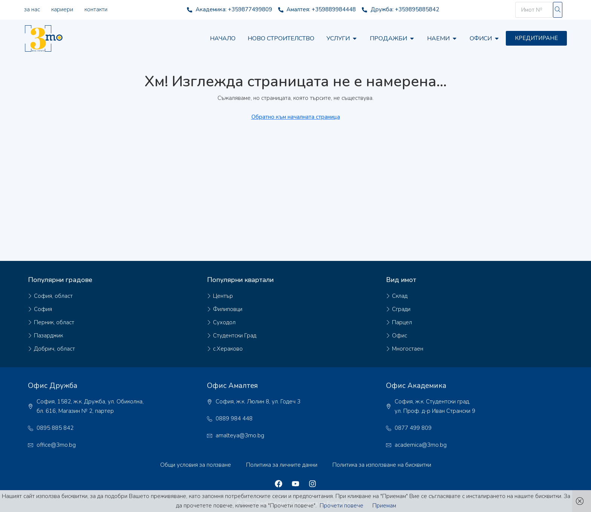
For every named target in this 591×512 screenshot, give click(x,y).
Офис (399, 335)
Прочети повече (341, 505)
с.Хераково (228, 349)
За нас (32, 9)
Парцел (402, 322)
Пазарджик (48, 335)
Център (223, 296)
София (43, 309)
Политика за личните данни (281, 465)
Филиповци (227, 309)
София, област (53, 296)
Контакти (95, 9)
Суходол (224, 322)
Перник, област (54, 322)
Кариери (62, 9)
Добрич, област (54, 349)
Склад (399, 296)
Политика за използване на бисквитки (381, 465)
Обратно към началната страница (295, 117)
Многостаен (407, 349)
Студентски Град (234, 335)
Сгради (401, 309)
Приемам (384, 505)
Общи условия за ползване (195, 465)
